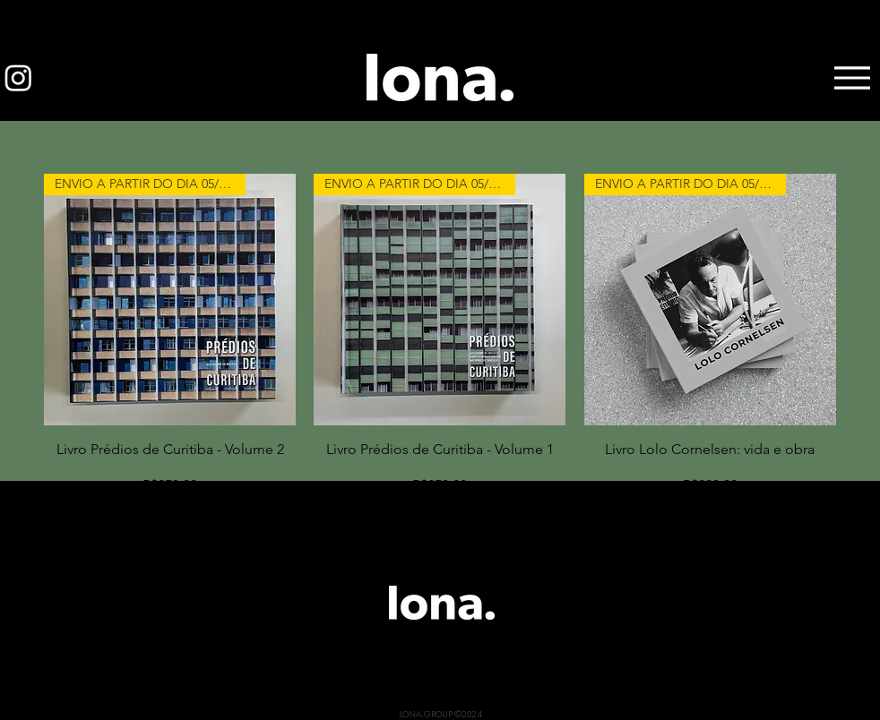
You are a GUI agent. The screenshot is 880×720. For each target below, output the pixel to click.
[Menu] (851, 77)
